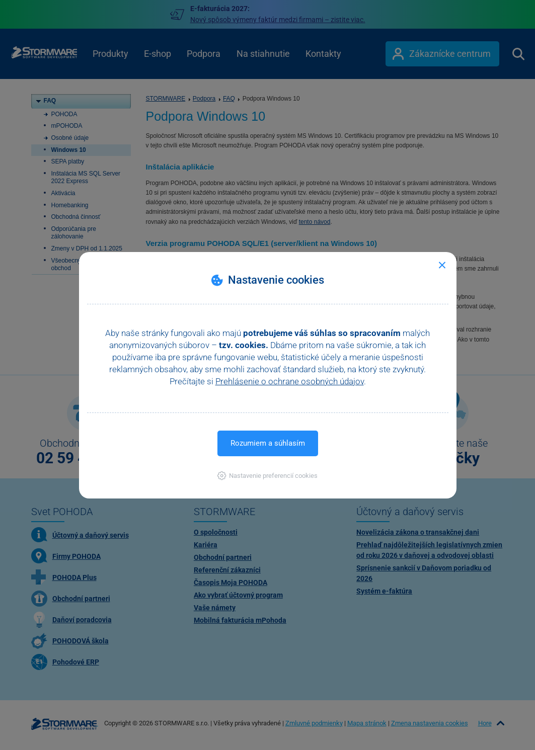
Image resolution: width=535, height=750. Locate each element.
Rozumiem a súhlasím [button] (268, 443)
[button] (267, 475)
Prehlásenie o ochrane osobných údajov (289, 381)
